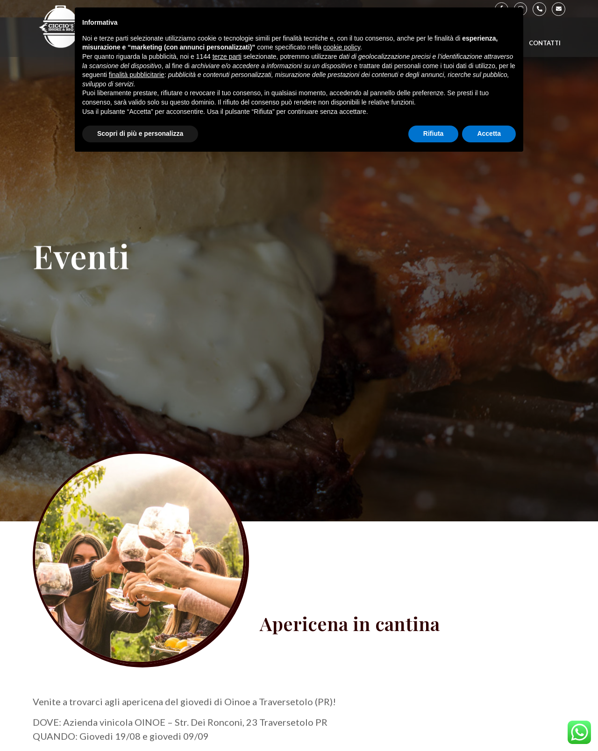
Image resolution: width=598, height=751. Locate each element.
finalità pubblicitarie (136, 74)
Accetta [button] (489, 133)
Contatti (545, 43)
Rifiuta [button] (433, 133)
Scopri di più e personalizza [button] (140, 133)
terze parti (227, 56)
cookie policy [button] (341, 47)
